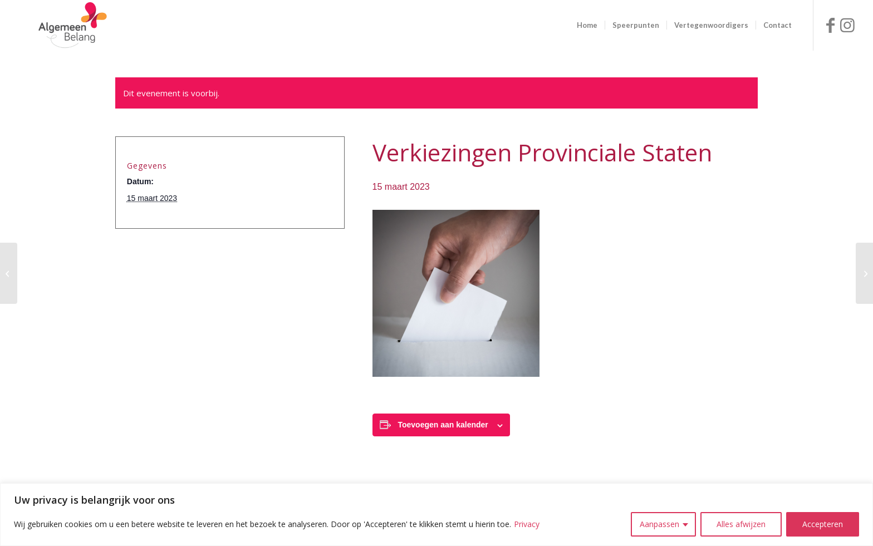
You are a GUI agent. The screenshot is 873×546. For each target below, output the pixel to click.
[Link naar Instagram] (847, 25)
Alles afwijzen (741, 524)
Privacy (527, 524)
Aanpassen (659, 524)
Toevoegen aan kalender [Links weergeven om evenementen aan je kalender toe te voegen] (443, 424)
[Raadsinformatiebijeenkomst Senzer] (864, 273)
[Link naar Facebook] (830, 25)
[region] (436, 514)
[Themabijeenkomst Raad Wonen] (8, 273)
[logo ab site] (72, 25)
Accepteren (822, 524)
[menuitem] (587, 25)
